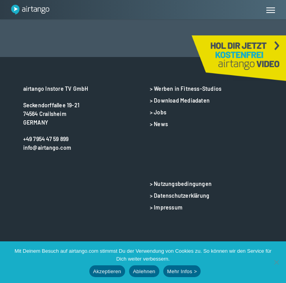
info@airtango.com (47, 147)
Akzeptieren (107, 271)
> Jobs (158, 112)
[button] (270, 10)
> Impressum (166, 207)
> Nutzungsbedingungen (181, 183)
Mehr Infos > (182, 271)
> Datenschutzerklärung (179, 195)
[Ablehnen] (276, 262)
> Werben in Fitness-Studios (185, 88)
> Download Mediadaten (180, 100)
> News (159, 124)
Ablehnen (144, 271)
